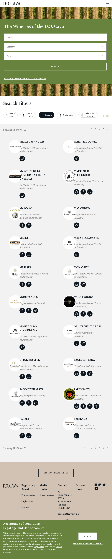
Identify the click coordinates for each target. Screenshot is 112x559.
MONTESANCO (28, 297)
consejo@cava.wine (68, 513)
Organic (46, 115)
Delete (106, 116)
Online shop (10, 115)
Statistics (25, 507)
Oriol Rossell (29, 359)
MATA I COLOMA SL (86, 237)
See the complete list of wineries (25, 78)
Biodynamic (66, 115)
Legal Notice (39, 546)
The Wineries (28, 495)
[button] (107, 3)
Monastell (82, 267)
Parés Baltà (82, 389)
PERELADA (80, 418)
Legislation (27, 501)
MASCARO (25, 208)
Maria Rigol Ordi (86, 141)
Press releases (46, 495)
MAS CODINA (82, 208)
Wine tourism (28, 115)
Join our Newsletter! (56, 473)
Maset (23, 237)
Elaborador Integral (88, 114)
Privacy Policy (18, 549)
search (55, 66)
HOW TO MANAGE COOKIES (88, 543)
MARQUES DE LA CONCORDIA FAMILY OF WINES (32, 175)
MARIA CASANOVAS (32, 141)
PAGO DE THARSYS (31, 389)
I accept (88, 536)
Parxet (24, 418)
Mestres (25, 267)
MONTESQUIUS (83, 297)
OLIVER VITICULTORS (88, 326)
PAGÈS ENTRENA (84, 359)
